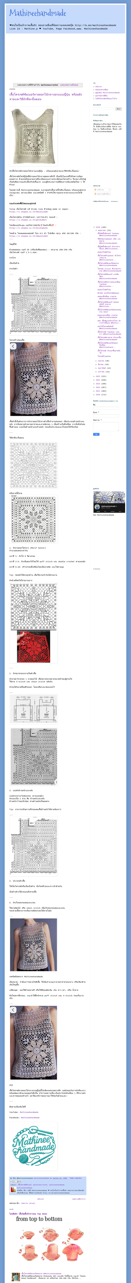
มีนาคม (101, 365)
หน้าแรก (40, 1199)
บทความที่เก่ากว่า (79, 1199)
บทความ (99, 190)
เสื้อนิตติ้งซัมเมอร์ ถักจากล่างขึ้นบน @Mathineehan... (109, 248)
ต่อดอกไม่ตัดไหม (104, 252)
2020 (98, 395)
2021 (98, 391)
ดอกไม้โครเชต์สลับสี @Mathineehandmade (107, 328)
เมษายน (101, 361)
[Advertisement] (22, 56)
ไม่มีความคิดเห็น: (76, 1178)
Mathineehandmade (37, 13)
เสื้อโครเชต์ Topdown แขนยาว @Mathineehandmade (109, 333)
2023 (98, 384)
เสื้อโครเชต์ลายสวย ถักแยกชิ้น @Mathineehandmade (109, 339)
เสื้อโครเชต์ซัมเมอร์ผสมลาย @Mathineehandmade (41, 1274)
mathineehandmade (57, 1185)
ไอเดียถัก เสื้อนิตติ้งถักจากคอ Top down (28, 1214)
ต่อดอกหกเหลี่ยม (101, 90)
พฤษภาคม (102, 231)
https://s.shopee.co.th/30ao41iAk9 (28, 236)
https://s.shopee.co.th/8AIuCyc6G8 (28, 212)
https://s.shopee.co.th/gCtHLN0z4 (28, 220)
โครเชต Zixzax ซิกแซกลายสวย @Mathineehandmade (109, 270)
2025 (98, 376)
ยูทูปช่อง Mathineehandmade (107, 93)
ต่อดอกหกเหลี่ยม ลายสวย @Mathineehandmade (108, 316)
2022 (98, 388)
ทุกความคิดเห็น (102, 194)
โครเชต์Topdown (104, 356)
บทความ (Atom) (28, 1203)
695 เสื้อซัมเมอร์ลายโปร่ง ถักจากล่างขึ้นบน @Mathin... (110, 322)
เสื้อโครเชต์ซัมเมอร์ (24, 1185)
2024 (98, 380)
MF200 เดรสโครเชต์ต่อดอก (108, 293)
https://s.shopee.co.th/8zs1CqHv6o (28, 228)
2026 (98, 227)
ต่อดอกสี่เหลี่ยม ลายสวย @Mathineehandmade (107, 298)
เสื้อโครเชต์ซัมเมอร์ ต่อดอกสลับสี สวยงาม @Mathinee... (108, 304)
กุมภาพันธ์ (102, 368)
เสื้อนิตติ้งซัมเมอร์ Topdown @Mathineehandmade (108, 235)
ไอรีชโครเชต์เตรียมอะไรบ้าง (106, 99)
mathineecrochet (40, 1185)
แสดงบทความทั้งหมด (69, 85)
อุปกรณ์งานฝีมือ (101, 96)
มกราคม (101, 372)
